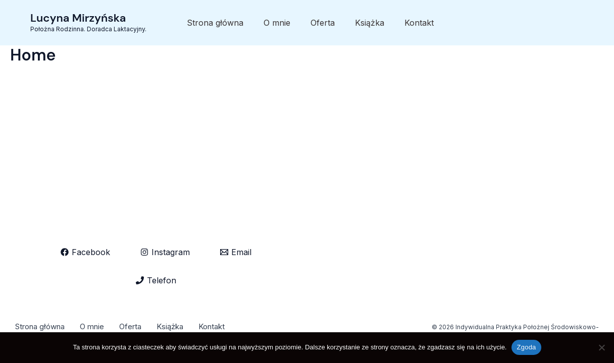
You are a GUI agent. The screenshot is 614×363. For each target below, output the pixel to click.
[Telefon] (156, 280)
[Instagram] (165, 252)
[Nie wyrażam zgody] (601, 347)
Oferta (323, 23)
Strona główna (215, 23)
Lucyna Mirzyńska (78, 18)
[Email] (236, 252)
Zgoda (526, 347)
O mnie (277, 23)
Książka (369, 23)
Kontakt (419, 23)
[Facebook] (85, 252)
